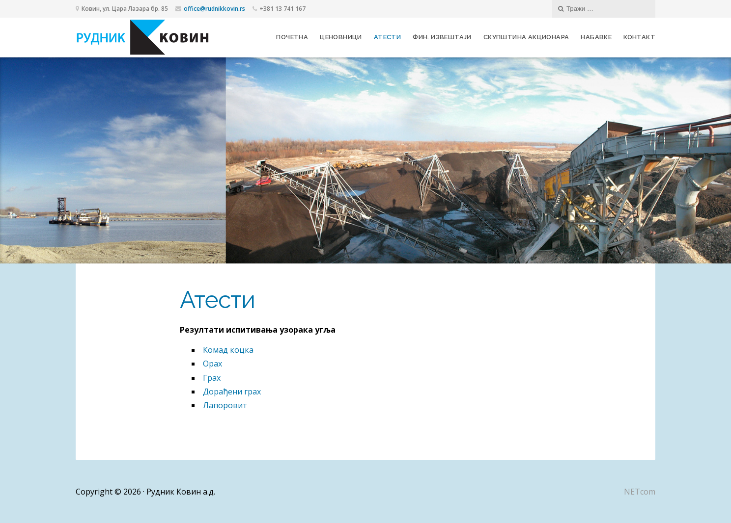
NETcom (639, 491)
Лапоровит (225, 405)
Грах (212, 377)
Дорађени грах (232, 391)
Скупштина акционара (526, 37)
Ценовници (341, 37)
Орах (212, 363)
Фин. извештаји (442, 37)
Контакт (639, 37)
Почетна (292, 37)
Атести (387, 37)
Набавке (596, 37)
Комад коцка (228, 349)
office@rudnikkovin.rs (214, 8)
